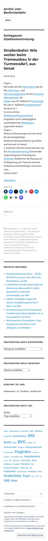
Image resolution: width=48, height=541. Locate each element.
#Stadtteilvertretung (18, 151)
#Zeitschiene (28, 87)
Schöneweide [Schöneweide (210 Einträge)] (22, 472)
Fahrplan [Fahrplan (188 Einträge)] (21, 447)
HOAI (6, 239)
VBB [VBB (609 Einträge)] (6, 480)
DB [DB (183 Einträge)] (35, 443)
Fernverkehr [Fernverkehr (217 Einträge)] (9, 452)
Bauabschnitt (34, 231)
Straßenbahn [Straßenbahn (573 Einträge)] (13, 476)
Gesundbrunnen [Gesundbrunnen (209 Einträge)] (17, 457)
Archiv (7, 412)
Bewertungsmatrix (22, 234)
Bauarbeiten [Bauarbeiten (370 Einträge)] (20, 436)
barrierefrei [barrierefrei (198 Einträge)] (8, 436)
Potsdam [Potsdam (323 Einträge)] (25, 464)
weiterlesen (9, 180)
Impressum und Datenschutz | (19, 506)
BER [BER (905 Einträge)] (31, 436)
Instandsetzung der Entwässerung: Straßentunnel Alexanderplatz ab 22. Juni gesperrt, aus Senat (25, 313)
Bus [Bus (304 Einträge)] (15, 442)
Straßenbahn (20, 231)
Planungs (8, 245)
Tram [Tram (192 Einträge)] (33, 476)
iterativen (13, 239)
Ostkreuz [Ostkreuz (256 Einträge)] (8, 464)
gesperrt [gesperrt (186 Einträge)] (6, 457)
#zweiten (39, 94)
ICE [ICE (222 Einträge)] (10, 461)
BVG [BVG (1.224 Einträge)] (22, 442)
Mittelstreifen (9, 242)
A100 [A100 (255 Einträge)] (6, 431)
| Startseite (9, 493)
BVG (32, 234)
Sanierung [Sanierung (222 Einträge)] (24, 468)
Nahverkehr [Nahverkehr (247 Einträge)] (26, 460)
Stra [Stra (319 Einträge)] (40, 471)
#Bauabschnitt (11, 97)
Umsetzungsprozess (12, 250)
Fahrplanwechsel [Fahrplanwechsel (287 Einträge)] (33, 447)
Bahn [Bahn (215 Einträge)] (32, 431)
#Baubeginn (28, 122)
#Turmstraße (37, 101)
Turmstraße (29, 248)
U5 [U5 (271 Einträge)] (37, 476)
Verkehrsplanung (28, 250)
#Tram (7, 101)
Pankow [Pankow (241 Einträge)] (16, 464)
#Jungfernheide (32, 105)
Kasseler (34, 239)
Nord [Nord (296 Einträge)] (34, 460)
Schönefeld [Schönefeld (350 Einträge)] (10, 471)
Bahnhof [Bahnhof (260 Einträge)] (38, 431)
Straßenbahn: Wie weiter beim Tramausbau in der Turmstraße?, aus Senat (21, 59)
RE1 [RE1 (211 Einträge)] (32, 464)
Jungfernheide (24, 239)
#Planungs (13, 90)
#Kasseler (9, 158)
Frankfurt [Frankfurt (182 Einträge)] (35, 452)
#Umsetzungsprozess (15, 94)
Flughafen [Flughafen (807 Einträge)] (23, 452)
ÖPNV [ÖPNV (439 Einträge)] (14, 480)
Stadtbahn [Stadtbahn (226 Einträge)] (32, 472)
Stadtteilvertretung (21, 245)
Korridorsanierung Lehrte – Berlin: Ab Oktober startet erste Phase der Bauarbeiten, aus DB (24, 277)
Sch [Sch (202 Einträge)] (30, 468)
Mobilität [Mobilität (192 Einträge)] (16, 461)
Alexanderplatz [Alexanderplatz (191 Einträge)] (14, 431)
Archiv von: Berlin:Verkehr (15, 10)
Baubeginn (8, 234)
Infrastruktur (9, 231)
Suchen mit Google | (14, 512)
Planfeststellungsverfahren (27, 242)
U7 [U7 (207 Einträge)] (41, 476)
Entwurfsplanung (11, 237)
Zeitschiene (8, 253)
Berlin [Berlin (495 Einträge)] (8, 442)
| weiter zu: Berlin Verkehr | (17, 500)
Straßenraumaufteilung (14, 248)
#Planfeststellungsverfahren (18, 115)
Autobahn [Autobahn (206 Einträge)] (25, 431)
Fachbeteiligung (26, 237)
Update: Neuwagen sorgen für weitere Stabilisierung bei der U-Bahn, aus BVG (22, 302)
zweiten (17, 253)
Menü (8, 20)
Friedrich (38, 237)
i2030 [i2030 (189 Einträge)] (6, 461)
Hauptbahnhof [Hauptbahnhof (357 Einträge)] (32, 456)
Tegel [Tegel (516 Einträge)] (26, 476)
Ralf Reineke (12, 229)
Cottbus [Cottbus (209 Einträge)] (30, 443)
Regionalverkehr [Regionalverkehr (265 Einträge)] (11, 468)
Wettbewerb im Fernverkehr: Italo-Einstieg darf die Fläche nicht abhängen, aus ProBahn (24, 324)
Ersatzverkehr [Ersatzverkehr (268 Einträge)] (10, 447)
